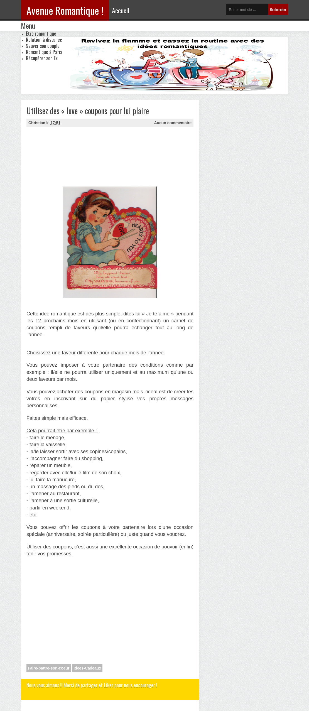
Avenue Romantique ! (65, 10)
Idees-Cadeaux (87, 668)
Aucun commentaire (173, 123)
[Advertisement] (54, 156)
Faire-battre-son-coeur (48, 668)
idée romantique (58, 314)
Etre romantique (41, 33)
